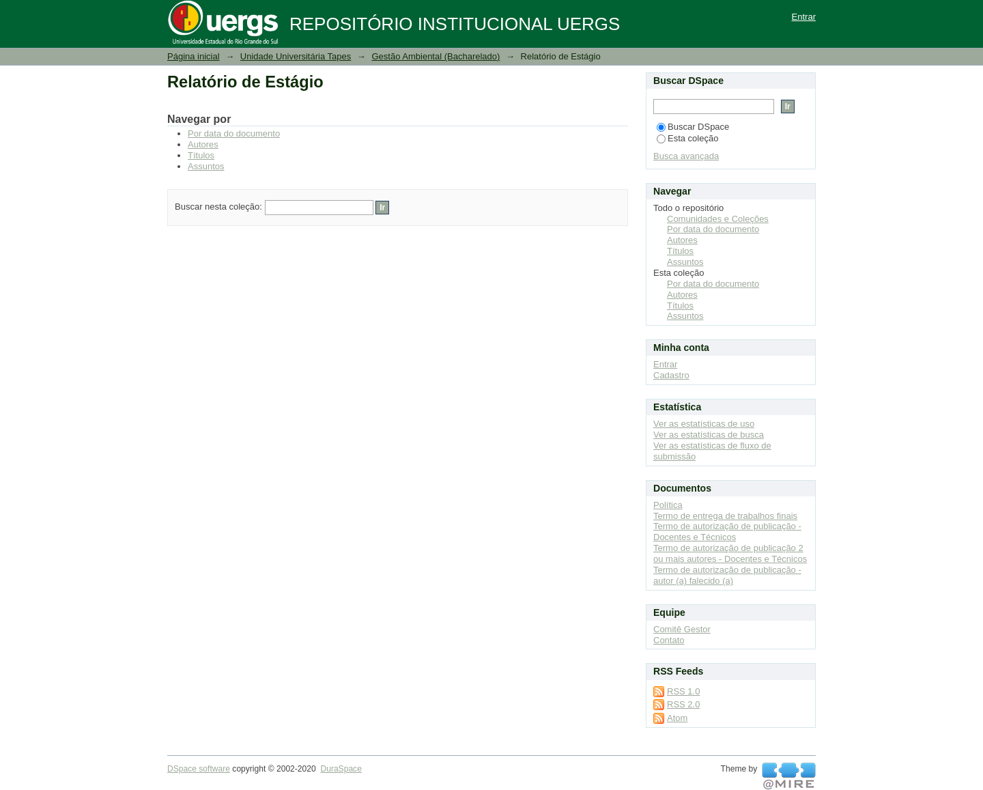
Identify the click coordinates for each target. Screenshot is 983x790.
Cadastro (671, 375)
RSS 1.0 (683, 691)
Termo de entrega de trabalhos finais (725, 516)
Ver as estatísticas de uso (703, 424)
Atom (677, 718)
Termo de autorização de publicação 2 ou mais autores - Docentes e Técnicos (730, 553)
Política (668, 505)
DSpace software (198, 769)
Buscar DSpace (693, 127)
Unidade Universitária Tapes (295, 56)
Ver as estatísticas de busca (708, 434)
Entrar (804, 17)
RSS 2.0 (683, 704)
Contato (669, 640)
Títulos (201, 155)
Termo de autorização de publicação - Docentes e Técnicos (727, 531)
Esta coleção (687, 138)
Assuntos (206, 166)
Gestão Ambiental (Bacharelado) (435, 56)
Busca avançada (686, 156)
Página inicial (193, 56)
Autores (203, 144)
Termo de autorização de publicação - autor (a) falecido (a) (727, 575)
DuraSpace (340, 769)
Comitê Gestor (682, 629)
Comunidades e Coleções (718, 219)
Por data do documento (234, 133)
